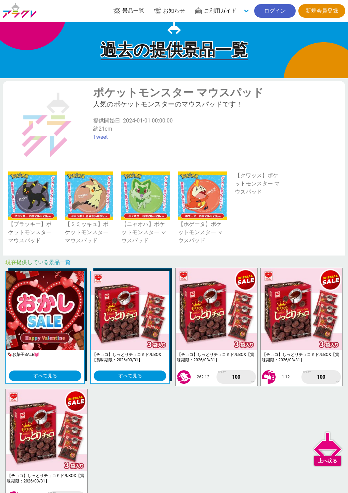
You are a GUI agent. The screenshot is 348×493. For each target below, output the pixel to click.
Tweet (100, 137)
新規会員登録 (322, 10)
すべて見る (45, 375)
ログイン (275, 10)
